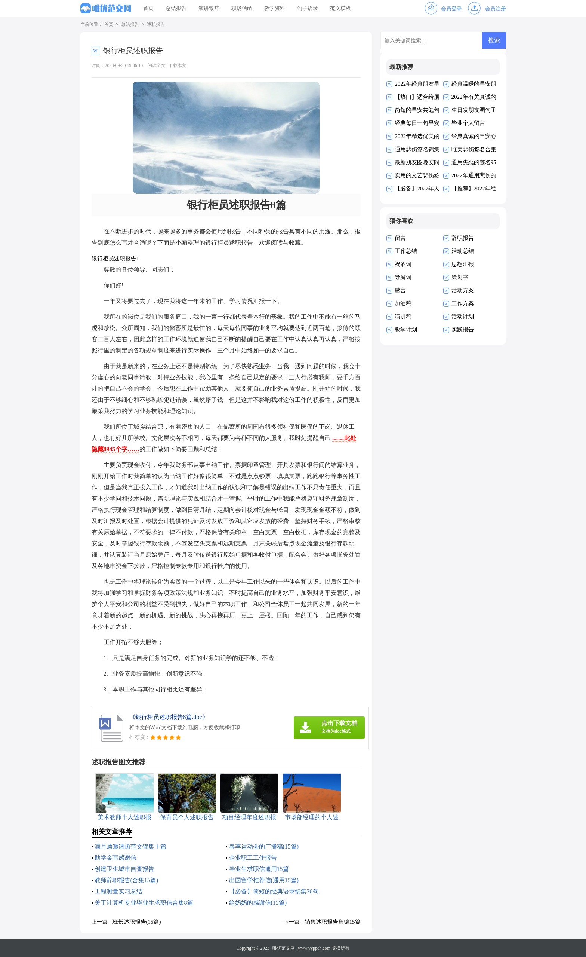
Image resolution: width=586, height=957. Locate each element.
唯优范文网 (283, 948)
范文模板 (340, 8)
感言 (400, 290)
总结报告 (176, 8)
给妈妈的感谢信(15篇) (258, 902)
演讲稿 (403, 316)
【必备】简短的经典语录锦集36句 (274, 891)
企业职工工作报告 (253, 857)
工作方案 (462, 303)
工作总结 (406, 251)
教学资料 (274, 8)
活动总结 (462, 251)
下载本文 (177, 65)
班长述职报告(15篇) (136, 922)
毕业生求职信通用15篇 (259, 869)
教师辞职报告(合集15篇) (126, 880)
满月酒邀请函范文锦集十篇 (130, 846)
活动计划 (462, 316)
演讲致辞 (208, 8)
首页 (148, 8)
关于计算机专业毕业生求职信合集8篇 (144, 902)
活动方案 (462, 290)
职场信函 (241, 8)
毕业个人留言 (468, 123)
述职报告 (156, 24)
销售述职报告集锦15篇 (333, 922)
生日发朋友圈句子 (473, 110)
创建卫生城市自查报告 (124, 869)
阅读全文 (157, 65)
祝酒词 (403, 264)
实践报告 (462, 330)
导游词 (403, 277)
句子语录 (307, 8)
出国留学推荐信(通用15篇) (264, 880)
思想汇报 (462, 264)
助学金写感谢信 (115, 857)
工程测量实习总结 (118, 891)
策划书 (459, 277)
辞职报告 (462, 238)
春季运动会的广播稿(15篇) (264, 846)
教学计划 (406, 330)
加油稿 (403, 303)
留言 (400, 238)
